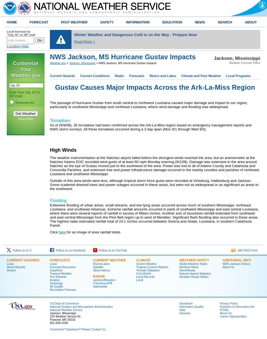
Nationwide (100, 286)
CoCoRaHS (143, 273)
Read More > (84, 42)
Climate (143, 260)
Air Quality (56, 286)
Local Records (145, 276)
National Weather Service (66, 310)
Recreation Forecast (63, 289)
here (62, 232)
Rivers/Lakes (101, 263)
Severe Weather (146, 263)
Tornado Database (148, 270)
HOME (12, 22)
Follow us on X (19, 250)
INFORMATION (138, 22)
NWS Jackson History (236, 263)
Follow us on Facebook (67, 250)
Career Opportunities (233, 316)
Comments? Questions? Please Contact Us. (78, 329)
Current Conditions (94, 76)
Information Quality (191, 306)
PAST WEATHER (74, 22)
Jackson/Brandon (104, 280)
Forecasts (137, 76)
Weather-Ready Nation (193, 276)
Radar (119, 76)
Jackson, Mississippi (82, 63)
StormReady (187, 270)
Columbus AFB (102, 283)
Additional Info (236, 260)
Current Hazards (62, 76)
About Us (228, 267)
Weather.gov (58, 63)
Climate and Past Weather (201, 76)
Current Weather (109, 260)
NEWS (200, 22)
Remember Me (24, 102)
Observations (101, 270)
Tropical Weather (61, 273)
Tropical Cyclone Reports (152, 267)
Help (182, 310)
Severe (11, 270)
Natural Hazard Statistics (195, 273)
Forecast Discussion (63, 267)
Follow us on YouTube (110, 250)
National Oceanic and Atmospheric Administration (81, 306)
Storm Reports (16, 267)
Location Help (18, 46)
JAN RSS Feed (244, 250)
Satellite (98, 267)
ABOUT (251, 22)
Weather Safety (194, 260)
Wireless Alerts (188, 267)
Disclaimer (186, 303)
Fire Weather (58, 276)
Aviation (55, 280)
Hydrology (56, 283)
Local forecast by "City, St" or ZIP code (21, 33)
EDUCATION (172, 22)
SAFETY (106, 22)
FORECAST (39, 22)
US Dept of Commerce (64, 303)
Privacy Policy (25, 119)
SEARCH (225, 22)
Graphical (56, 270)
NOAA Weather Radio (193, 263)
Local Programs (238, 76)
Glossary (185, 313)
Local (10, 263)
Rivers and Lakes (162, 76)
